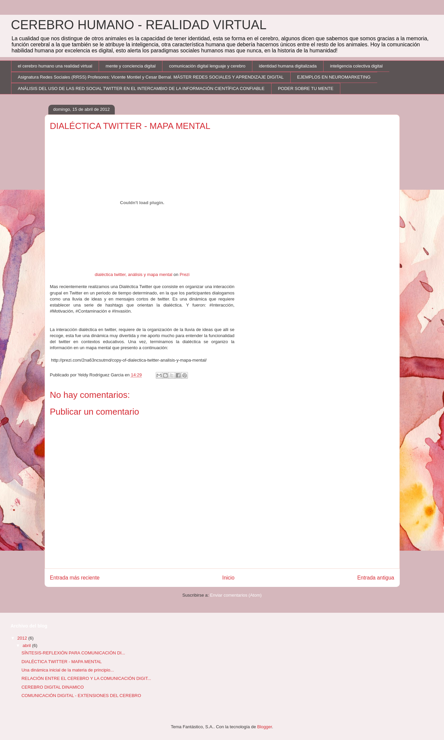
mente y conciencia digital (131, 65)
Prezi (185, 274)
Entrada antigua (375, 578)
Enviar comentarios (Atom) (236, 595)
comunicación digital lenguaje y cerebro (207, 65)
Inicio (228, 578)
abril (27, 645)
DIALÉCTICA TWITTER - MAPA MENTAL (61, 661)
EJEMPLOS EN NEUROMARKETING (334, 77)
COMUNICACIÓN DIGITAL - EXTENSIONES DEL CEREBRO (81, 695)
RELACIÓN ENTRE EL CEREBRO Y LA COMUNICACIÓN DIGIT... (86, 678)
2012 (23, 638)
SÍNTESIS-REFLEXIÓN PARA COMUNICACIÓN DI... (73, 652)
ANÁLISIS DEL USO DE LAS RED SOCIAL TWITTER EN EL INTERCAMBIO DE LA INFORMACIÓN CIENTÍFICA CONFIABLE (141, 88)
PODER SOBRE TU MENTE (305, 88)
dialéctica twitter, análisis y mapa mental (133, 274)
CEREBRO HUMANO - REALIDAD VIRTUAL (139, 25)
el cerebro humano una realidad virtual (55, 65)
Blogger (264, 726)
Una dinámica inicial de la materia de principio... (67, 670)
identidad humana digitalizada (287, 65)
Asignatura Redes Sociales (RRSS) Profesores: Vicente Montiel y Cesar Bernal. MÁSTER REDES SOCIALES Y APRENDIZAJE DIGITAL (151, 77)
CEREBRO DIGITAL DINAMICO (52, 687)
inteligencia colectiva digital (356, 65)
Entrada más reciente (75, 578)
